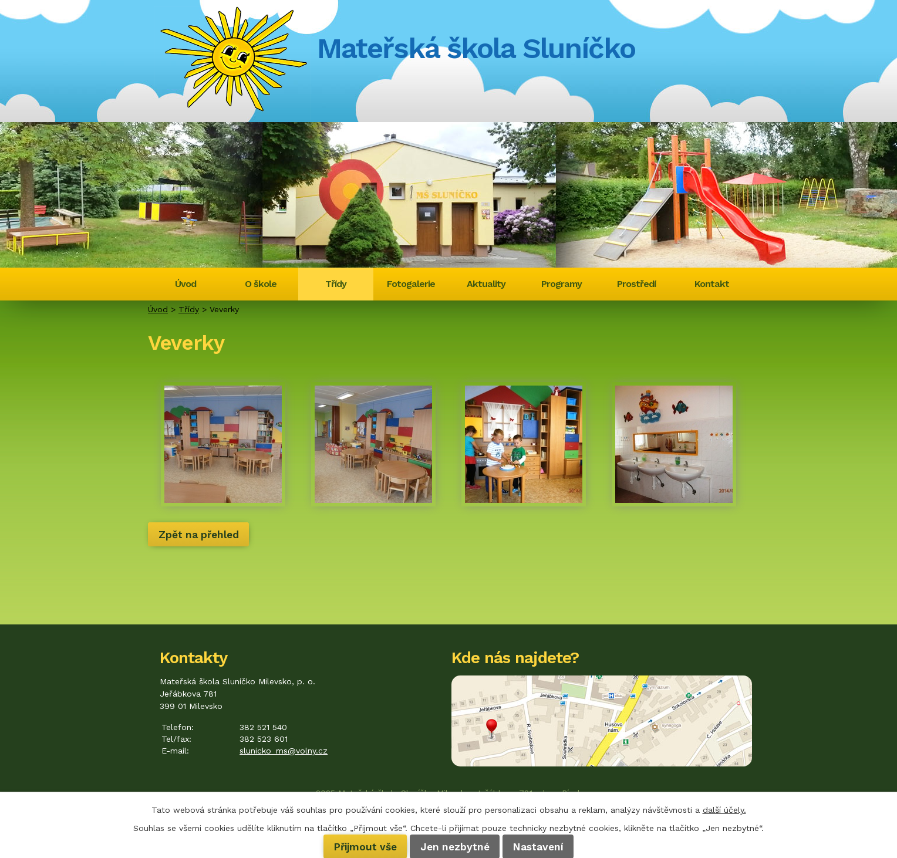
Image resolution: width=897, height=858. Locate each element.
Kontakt (711, 283)
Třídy (335, 283)
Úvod (185, 283)
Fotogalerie (411, 283)
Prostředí (636, 283)
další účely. (724, 810)
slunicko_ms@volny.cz (284, 750)
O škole (260, 283)
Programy (561, 283)
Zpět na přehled (199, 534)
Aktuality (486, 283)
